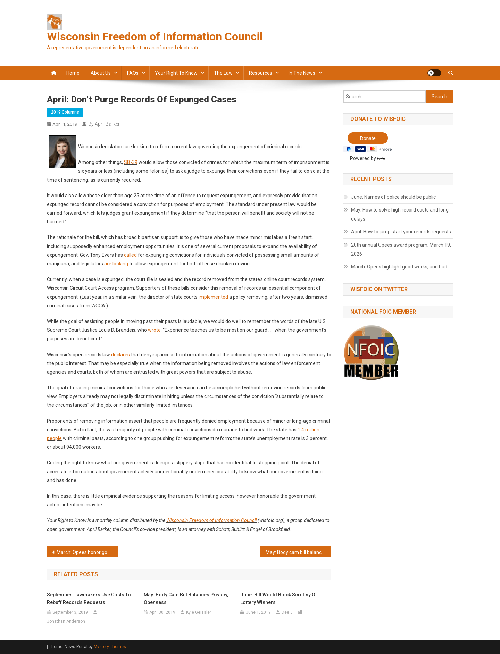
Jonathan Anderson (66, 621)
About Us (101, 73)
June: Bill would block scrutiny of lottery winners (278, 598)
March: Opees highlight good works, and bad (399, 267)
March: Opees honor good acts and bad (87, 552)
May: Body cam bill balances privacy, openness (298, 552)
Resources (260, 73)
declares (120, 354)
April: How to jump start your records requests (401, 231)
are (107, 263)
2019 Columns (65, 112)
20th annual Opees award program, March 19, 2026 (401, 249)
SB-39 (131, 162)
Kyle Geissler (198, 612)
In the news (302, 73)
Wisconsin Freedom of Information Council (154, 36)
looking (120, 263)
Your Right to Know (176, 73)
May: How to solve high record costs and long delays (400, 214)
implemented (213, 297)
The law (223, 73)
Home (73, 73)
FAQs (133, 73)
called (130, 255)
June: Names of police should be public (393, 197)
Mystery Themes (110, 646)
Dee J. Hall (292, 612)
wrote (154, 330)
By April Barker (104, 124)
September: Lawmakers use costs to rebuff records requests (89, 598)
